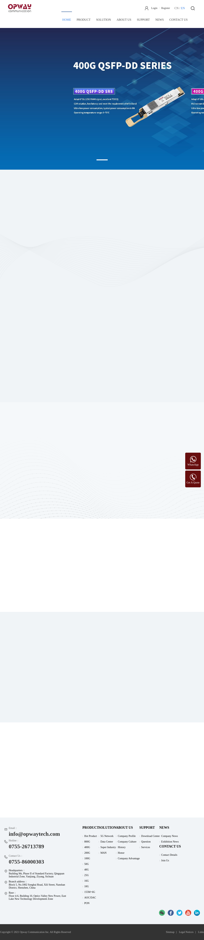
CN (176, 8)
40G (86, 869)
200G (87, 852)
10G (86, 886)
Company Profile (127, 836)
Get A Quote (193, 482)
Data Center (106, 841)
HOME (66, 19)
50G (86, 864)
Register (165, 8)
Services (145, 847)
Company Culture (127, 841)
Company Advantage (129, 858)
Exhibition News (170, 841)
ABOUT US (124, 19)
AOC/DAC (90, 897)
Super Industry (108, 847)
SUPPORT (143, 19)
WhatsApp (193, 464)
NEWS (159, 19)
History (122, 847)
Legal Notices (186, 932)
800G (87, 841)
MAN (103, 852)
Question (146, 841)
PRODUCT (84, 19)
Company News (169, 836)
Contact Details (169, 854)
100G (87, 858)
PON (86, 903)
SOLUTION (103, 19)
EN (183, 8)
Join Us (165, 860)
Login (154, 8)
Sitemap (170, 932)
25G (86, 875)
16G (86, 880)
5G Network (106, 836)
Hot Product (90, 836)
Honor (121, 852)
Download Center (150, 836)
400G (87, 847)
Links (201, 932)
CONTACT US (178, 19)
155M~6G (89, 892)
